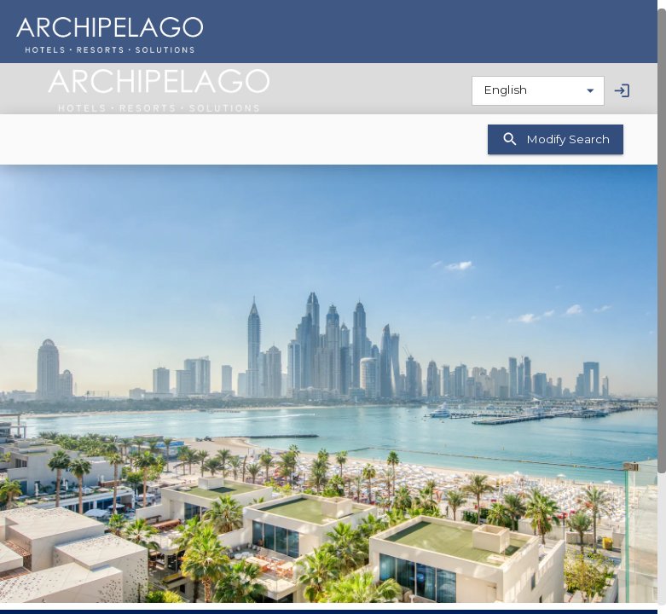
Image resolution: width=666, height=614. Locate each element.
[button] (328, 384)
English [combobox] (505, 89)
